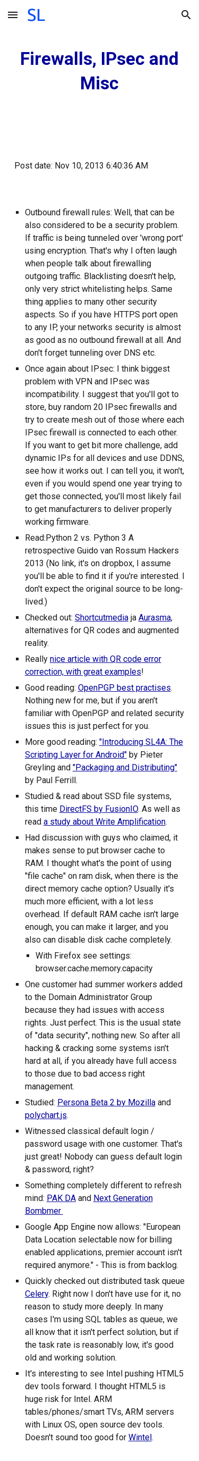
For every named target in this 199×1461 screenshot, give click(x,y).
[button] (12, 14)
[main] (99, 71)
